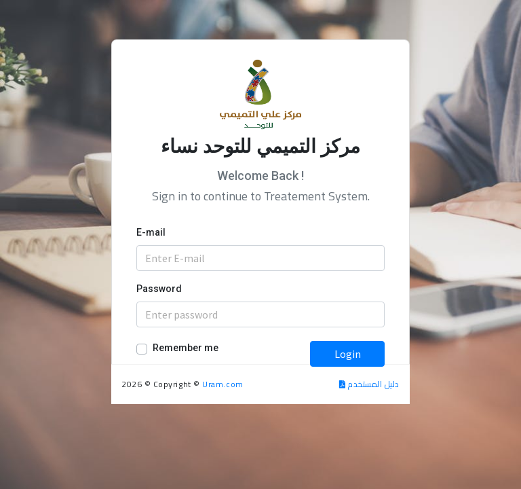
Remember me (185, 347)
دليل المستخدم (369, 384)
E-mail (151, 232)
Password (159, 288)
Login (347, 354)
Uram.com (222, 384)
